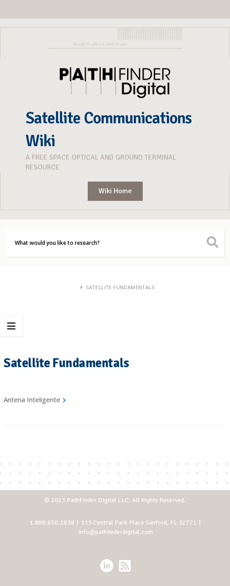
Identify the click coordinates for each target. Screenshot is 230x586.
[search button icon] (212, 242)
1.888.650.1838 (52, 522)
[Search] (115, 242)
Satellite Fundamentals (120, 287)
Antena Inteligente (32, 399)
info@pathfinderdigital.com (115, 532)
